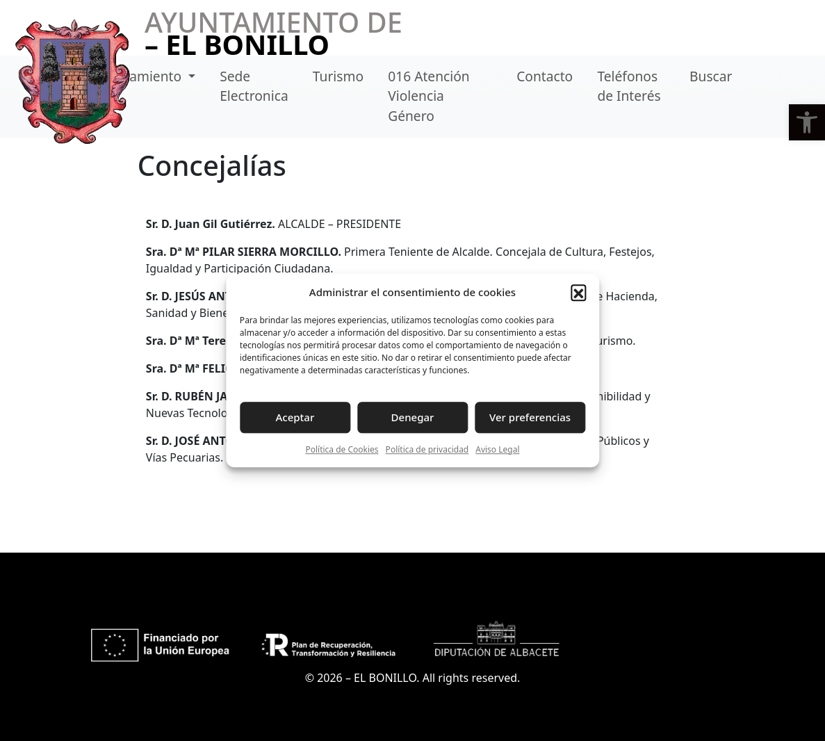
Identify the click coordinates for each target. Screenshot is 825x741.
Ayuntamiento (139, 76)
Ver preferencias (530, 417)
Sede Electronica (254, 86)
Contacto (544, 76)
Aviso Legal (497, 449)
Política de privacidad (427, 449)
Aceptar (295, 417)
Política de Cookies (341, 449)
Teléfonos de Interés (628, 86)
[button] (807, 122)
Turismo (338, 76)
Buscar (710, 76)
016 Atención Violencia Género (428, 96)
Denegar (412, 417)
